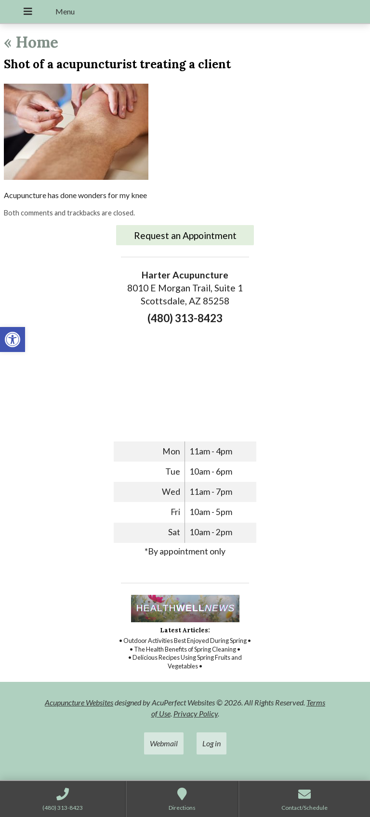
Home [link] (31, 42)
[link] (12, 339)
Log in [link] (211, 743)
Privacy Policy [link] (195, 713)
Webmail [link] (164, 743)
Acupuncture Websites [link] (79, 702)
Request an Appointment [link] (185, 235)
